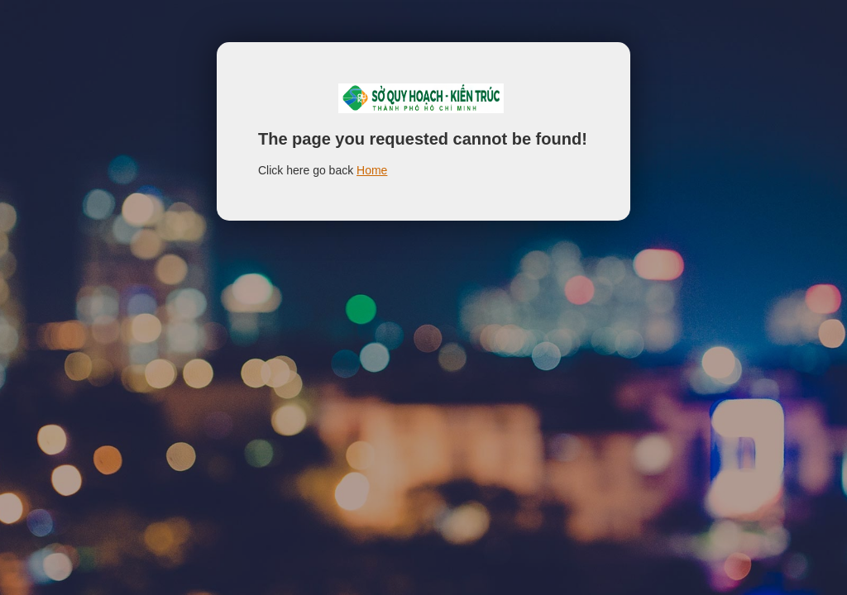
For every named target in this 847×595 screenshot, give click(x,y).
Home (372, 170)
